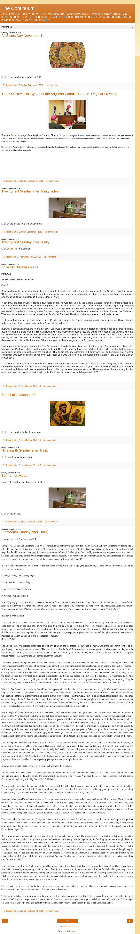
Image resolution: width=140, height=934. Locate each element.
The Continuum (18, 8)
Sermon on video (14, 475)
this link (13, 249)
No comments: (52, 85)
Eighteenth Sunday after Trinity (24, 532)
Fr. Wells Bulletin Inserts (19, 267)
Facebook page (18, 135)
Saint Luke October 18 (18, 395)
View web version (67, 926)
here (9, 457)
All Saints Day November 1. (22, 36)
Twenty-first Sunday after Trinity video (30, 191)
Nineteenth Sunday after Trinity (25, 450)
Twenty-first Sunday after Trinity (25, 242)
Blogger (72, 931)
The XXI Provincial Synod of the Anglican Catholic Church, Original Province (59, 94)
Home (67, 921)
